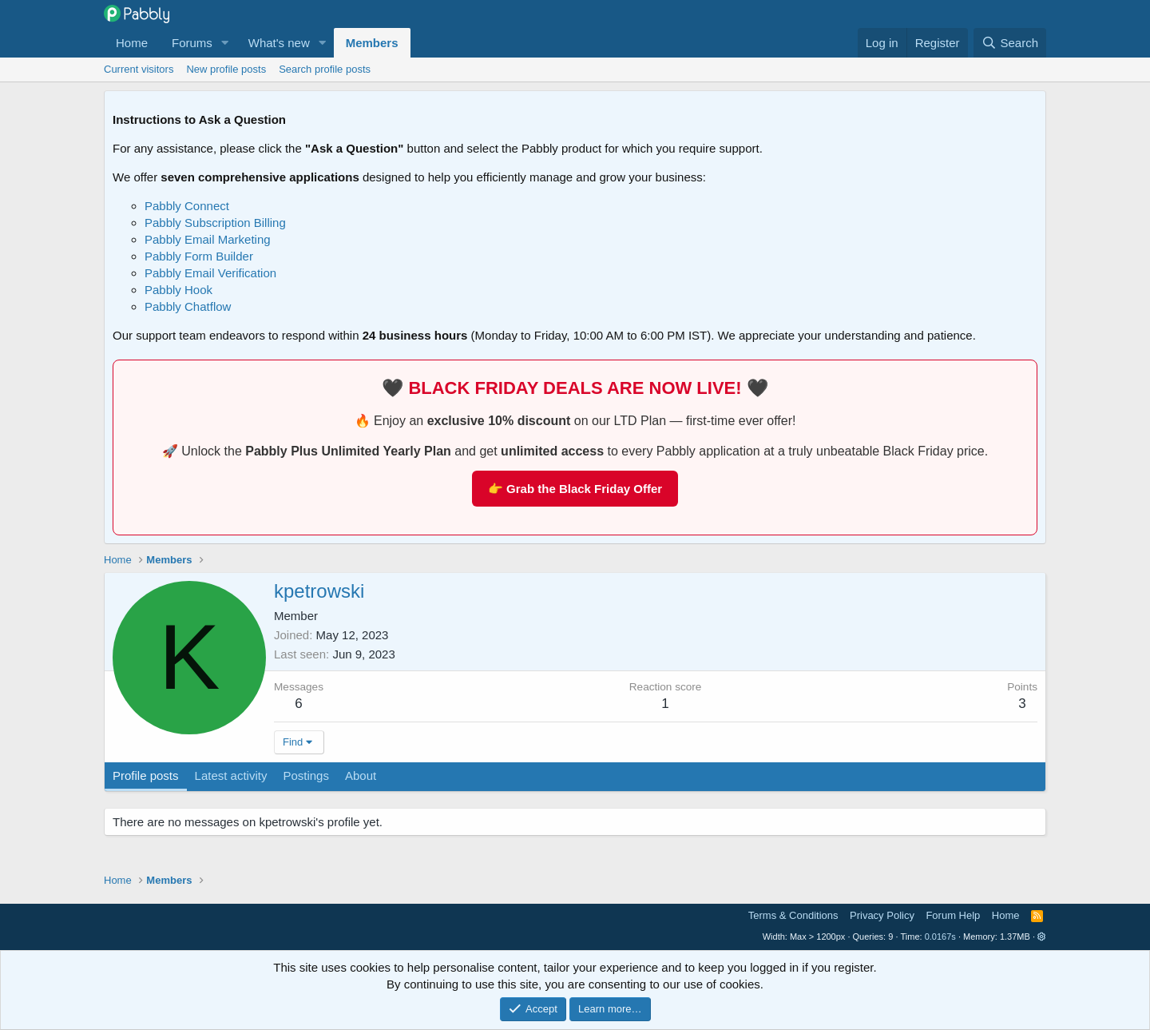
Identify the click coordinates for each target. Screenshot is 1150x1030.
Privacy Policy (882, 915)
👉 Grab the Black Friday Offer (575, 488)
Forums (192, 43)
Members (372, 43)
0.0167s (940, 936)
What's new (279, 43)
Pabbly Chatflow (188, 306)
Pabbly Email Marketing (208, 239)
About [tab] (360, 775)
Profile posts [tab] (146, 775)
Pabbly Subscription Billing (215, 222)
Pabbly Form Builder (199, 256)
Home (132, 43)
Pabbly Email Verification (210, 273)
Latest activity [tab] (231, 775)
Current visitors (138, 69)
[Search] (1010, 43)
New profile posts (226, 69)
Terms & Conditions (793, 915)
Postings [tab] (306, 775)
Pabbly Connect (187, 206)
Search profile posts (325, 69)
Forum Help (953, 915)
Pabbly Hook (178, 289)
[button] (225, 43)
